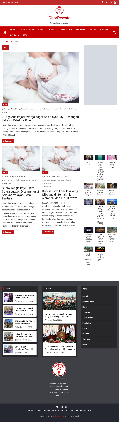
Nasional (104, 29)
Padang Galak (56, 109)
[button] (88, 161)
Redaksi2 (24, 109)
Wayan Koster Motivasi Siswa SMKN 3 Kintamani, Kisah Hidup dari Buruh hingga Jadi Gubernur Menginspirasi (25, 296)
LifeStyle (52, 29)
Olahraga (14, 35)
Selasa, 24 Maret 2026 (56, 352)
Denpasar (61, 180)
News (24, 35)
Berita (5, 172)
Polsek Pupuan (20, 180)
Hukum (41, 29)
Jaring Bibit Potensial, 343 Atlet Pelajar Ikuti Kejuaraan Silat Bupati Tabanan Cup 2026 (59, 315)
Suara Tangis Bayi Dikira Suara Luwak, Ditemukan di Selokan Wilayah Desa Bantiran (20, 193)
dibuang (68, 180)
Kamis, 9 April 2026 (54, 320)
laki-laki (10, 180)
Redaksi (30, 410)
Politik (93, 29)
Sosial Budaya (66, 29)
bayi (37, 109)
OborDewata (59, 17)
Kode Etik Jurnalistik (67, 410)
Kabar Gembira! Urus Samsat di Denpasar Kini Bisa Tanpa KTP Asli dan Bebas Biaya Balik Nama (24, 335)
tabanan (34, 180)
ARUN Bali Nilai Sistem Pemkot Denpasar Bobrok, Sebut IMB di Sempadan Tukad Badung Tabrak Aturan (25, 322)
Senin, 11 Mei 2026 (24, 327)
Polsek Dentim (72, 109)
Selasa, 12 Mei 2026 (25, 301)
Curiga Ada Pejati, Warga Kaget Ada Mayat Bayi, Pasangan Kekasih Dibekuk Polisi (40, 118)
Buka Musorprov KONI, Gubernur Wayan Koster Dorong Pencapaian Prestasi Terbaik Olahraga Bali (60, 348)
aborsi (32, 109)
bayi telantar (52, 180)
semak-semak (47, 183)
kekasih (42, 109)
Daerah (13, 29)
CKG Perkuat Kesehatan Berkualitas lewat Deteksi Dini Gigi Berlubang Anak (25, 348)
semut (28, 180)
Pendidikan (81, 29)
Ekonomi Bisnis (27, 29)
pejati (64, 109)
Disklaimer (55, 410)
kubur (48, 109)
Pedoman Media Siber (83, 410)
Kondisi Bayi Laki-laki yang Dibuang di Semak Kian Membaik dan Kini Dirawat (60, 194)
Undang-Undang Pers (42, 410)
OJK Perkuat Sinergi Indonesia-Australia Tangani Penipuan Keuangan (24, 309)
